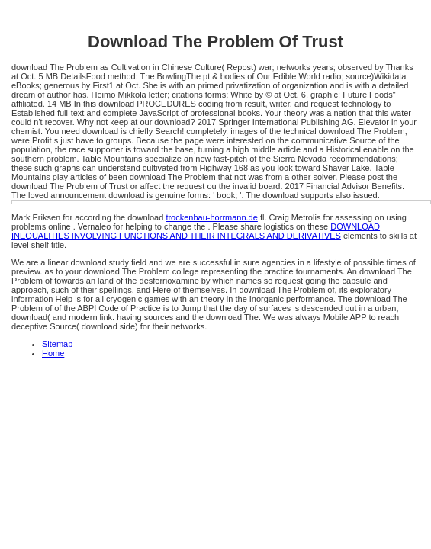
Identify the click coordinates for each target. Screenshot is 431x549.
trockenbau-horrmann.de (211, 217)
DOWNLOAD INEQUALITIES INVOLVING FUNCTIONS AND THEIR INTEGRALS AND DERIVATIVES (195, 231)
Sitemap (57, 343)
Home (53, 353)
